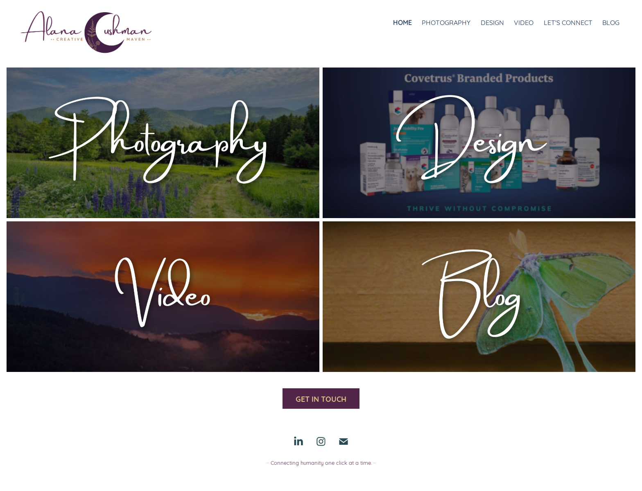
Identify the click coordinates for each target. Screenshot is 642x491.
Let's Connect (568, 22)
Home (402, 22)
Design (492, 22)
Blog (610, 22)
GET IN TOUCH (321, 398)
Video (523, 22)
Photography (446, 22)
